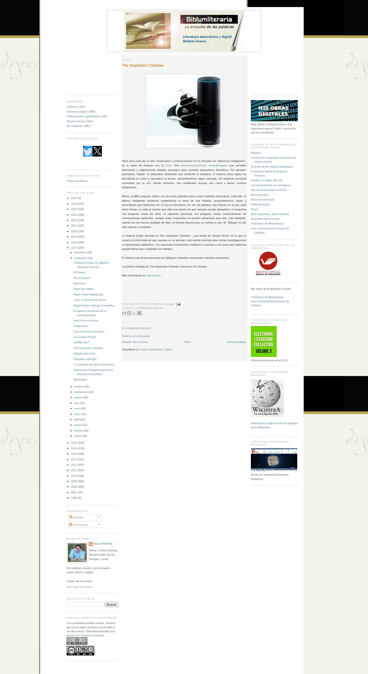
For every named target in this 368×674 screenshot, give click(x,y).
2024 (74, 209)
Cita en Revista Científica (88, 331)
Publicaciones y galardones (84, 116)
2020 (74, 231)
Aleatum (256, 152)
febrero (79, 430)
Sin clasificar (75, 125)
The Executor (81, 277)
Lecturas (72, 106)
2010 (74, 475)
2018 (74, 242)
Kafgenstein (80, 325)
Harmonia (79, 283)
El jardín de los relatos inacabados (272, 166)
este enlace (153, 275)
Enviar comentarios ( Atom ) (156, 349)
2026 (74, 198)
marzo (78, 424)
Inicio (187, 341)
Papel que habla (83, 288)
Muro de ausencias (262, 199)
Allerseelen (80, 379)
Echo (169, 165)
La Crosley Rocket (84, 336)
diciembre (80, 252)
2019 (74, 236)
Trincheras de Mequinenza (267, 223)
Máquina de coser (84, 353)
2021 (74, 225)
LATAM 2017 (81, 342)
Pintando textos (260, 204)
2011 (74, 470)
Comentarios (78, 524)
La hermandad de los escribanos (271, 185)
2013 (74, 459)
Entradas (76, 517)
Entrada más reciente (135, 341)
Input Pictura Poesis (85, 320)
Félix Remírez (103, 544)
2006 (74, 497)
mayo (78, 413)
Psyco (254, 209)
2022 (74, 220)
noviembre (81, 257)
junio (77, 408)
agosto (78, 397)
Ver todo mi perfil (80, 587)
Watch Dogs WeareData (88, 294)
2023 (74, 214)
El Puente (79, 272)
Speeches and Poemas (265, 218)
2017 (74, 247)
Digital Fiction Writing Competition (94, 305)
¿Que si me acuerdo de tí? (89, 299)
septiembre (81, 391)
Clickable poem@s (84, 359)
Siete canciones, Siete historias (270, 214)
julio (77, 402)
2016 (74, 442)
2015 (74, 448)
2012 (74, 464)
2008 (74, 486)
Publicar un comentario (136, 335)
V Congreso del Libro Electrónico (93, 364)
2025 (74, 203)
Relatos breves (76, 121)
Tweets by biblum (77, 180)
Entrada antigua (236, 341)
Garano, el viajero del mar (266, 180)
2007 (74, 492)
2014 (74, 453)
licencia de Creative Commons (85, 635)
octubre (79, 386)
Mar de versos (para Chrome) (269, 189)
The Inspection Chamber (88, 347)
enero (78, 435)
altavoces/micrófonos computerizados (204, 165)
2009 (74, 481)
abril (77, 419)
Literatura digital (77, 111)
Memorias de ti (260, 194)
